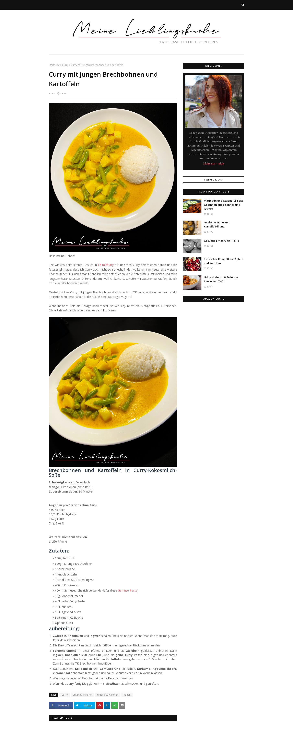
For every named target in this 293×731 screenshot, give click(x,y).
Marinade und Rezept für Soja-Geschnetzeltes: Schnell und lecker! (224, 204)
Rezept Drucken (213, 179)
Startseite (54, 65)
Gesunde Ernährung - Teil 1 (221, 241)
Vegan (127, 694)
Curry (65, 65)
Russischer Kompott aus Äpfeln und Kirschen (223, 261)
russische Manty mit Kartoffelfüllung (217, 224)
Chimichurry (106, 265)
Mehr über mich (213, 163)
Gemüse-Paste (127, 590)
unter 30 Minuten (82, 694)
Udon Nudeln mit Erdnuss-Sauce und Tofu (221, 279)
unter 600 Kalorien (107, 694)
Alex (52, 93)
